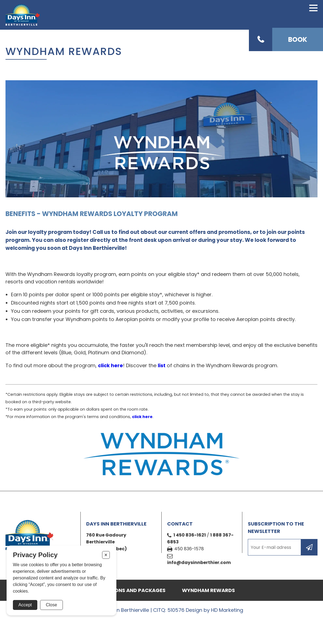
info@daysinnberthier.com (199, 562)
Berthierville (100, 542)
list (161, 365)
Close (51, 604)
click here (110, 365)
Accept (25, 604)
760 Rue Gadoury (106, 535)
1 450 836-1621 (189, 535)
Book (297, 39)
